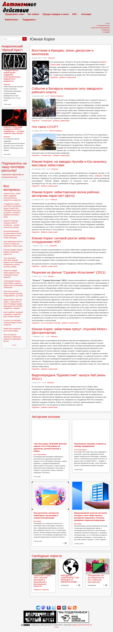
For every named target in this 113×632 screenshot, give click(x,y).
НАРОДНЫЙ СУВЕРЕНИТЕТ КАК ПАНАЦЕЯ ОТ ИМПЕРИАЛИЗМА (70, 578)
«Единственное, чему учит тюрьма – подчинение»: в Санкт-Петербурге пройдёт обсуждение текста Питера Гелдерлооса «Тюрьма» (12, 304)
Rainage (51, 276)
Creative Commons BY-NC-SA (81, 625)
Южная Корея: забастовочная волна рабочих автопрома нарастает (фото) (65, 193)
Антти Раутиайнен (40, 454)
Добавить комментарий (67, 77)
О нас (56, 627)
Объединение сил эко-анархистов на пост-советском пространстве (96, 578)
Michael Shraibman (56, 96)
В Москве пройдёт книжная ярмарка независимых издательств (12, 252)
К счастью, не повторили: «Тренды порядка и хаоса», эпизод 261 (13, 323)
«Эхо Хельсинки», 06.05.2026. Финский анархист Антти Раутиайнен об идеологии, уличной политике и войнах (13, 262)
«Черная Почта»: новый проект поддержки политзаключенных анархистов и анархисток (12, 75)
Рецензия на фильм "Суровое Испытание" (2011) (69, 272)
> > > (14, 345)
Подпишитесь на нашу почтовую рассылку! (14, 166)
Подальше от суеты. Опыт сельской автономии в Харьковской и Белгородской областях (43, 580)
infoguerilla (53, 246)
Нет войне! (33, 14)
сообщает (98, 176)
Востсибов (37, 521)
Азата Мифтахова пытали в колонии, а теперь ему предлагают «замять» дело (13, 244)
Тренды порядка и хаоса (56, 14)
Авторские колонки (46, 416)
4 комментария (46, 155)
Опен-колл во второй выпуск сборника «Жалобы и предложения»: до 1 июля (13, 294)
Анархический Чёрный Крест (12, 48)
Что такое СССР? (45, 127)
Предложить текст (14, 14)
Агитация (86, 14)
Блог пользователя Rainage (50, 323)
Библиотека (12, 19)
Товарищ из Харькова (41, 589)
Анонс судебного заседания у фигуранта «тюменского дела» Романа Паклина (13, 314)
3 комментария (46, 121)
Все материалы (11, 187)
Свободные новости (47, 556)
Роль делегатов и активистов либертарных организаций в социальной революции (46, 515)
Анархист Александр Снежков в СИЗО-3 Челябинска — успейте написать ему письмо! (13, 130)
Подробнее (54, 77)
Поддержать (29, 19)
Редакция (51, 58)
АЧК (75, 14)
